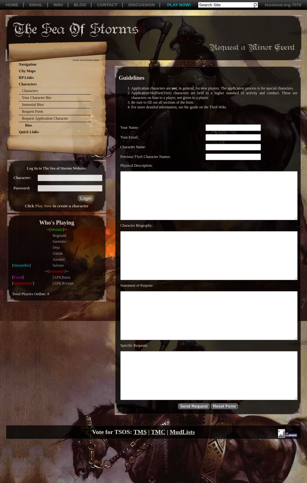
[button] (86, 198)
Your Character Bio (36, 97)
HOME (12, 5)
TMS (140, 469)
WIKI (58, 5)
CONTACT (107, 5)
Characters (30, 91)
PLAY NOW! (179, 5)
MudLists (182, 469)
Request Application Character (45, 118)
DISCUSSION (141, 5)
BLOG (80, 5)
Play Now (43, 206)
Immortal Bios (33, 104)
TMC (158, 469)
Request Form (32, 111)
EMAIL (36, 5)
